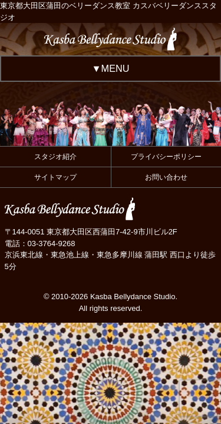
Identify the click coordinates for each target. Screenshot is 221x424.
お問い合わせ (166, 177)
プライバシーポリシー (166, 157)
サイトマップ (55, 177)
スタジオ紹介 (55, 157)
